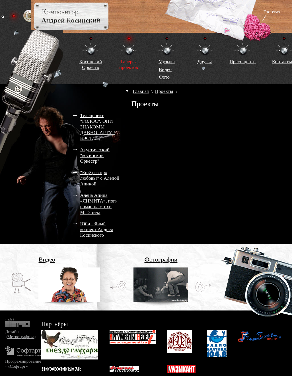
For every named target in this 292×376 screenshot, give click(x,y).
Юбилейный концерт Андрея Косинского (96, 229)
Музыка (167, 61)
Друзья (204, 61)
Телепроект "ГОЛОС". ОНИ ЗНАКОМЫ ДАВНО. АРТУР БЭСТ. (97, 127)
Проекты (164, 91)
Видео (165, 69)
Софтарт (18, 366)
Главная (141, 91)
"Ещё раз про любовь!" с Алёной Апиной (100, 178)
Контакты (282, 61)
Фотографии (160, 259)
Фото (164, 77)
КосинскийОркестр (90, 64)
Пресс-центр (243, 61)
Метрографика (20, 336)
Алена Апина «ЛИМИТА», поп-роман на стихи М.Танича (99, 204)
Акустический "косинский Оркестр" (95, 155)
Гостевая (272, 11)
